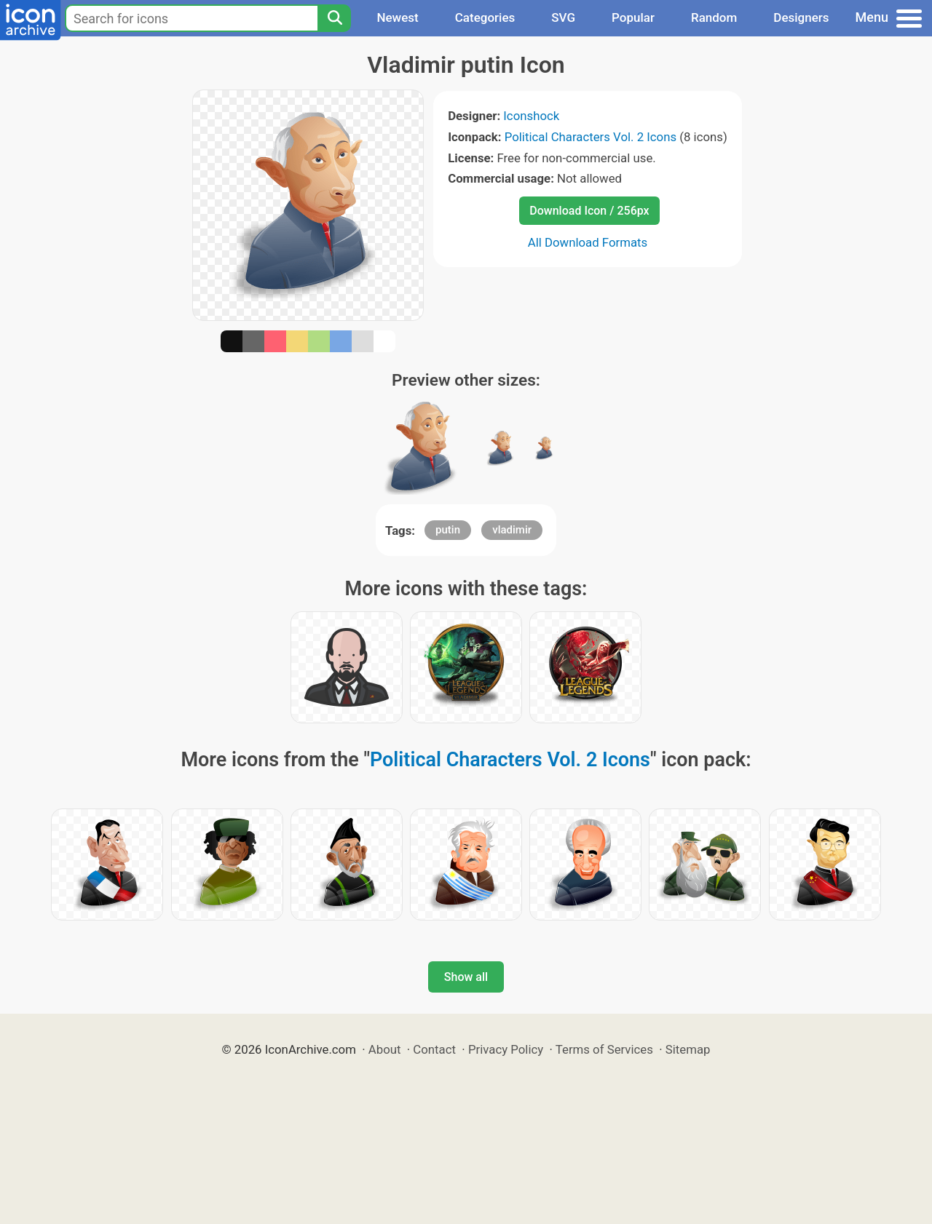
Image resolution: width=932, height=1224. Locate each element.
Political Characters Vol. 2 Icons (590, 137)
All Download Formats (588, 242)
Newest (397, 17)
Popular (633, 17)
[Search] (334, 18)
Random (714, 17)
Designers (801, 17)
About (384, 1049)
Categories (485, 17)
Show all (466, 977)
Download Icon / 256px (589, 211)
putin (447, 529)
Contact (434, 1049)
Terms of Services (604, 1049)
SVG (563, 17)
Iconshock (531, 115)
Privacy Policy (505, 1049)
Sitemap (688, 1049)
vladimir (512, 529)
